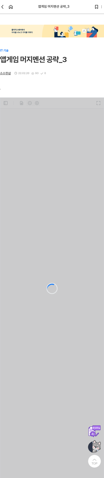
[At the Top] (94, 461)
